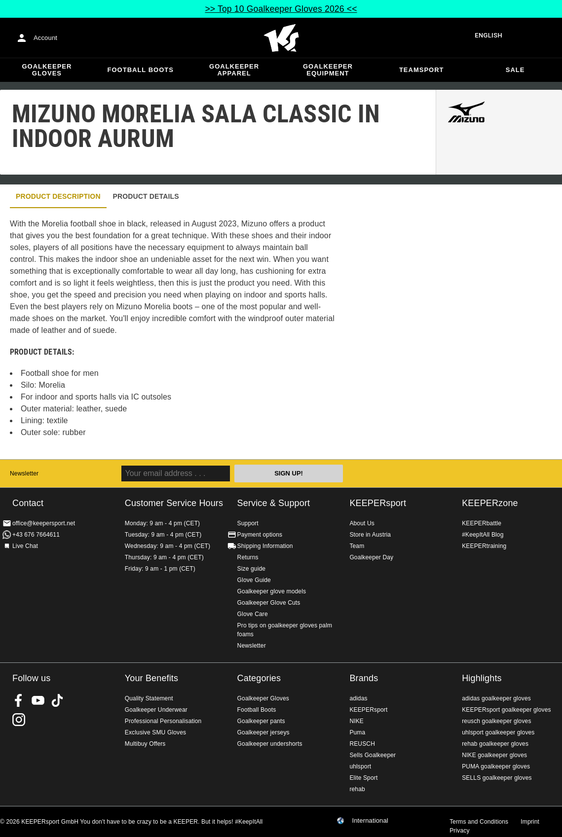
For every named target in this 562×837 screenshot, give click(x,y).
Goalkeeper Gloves (47, 70)
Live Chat (25, 546)
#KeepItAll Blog (482, 534)
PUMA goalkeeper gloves (496, 766)
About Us (362, 523)
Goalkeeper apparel (234, 70)
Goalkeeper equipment (328, 70)
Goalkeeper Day (371, 557)
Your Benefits (151, 678)
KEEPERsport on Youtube (38, 700)
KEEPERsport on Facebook (18, 700)
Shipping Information (265, 546)
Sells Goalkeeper (372, 755)
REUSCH (362, 743)
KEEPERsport (377, 503)
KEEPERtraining (484, 546)
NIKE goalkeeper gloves (494, 755)
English (488, 35)
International (370, 820)
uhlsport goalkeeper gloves (498, 732)
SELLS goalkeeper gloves (497, 777)
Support (248, 523)
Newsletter (24, 473)
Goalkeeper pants (261, 721)
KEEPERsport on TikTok (57, 700)
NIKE (356, 721)
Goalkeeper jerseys (263, 732)
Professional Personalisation (163, 721)
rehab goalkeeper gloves (495, 743)
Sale (515, 69)
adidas (358, 698)
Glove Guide (254, 580)
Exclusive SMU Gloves (155, 732)
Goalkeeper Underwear (156, 709)
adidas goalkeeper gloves (496, 698)
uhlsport (360, 766)
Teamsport (421, 69)
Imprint (530, 821)
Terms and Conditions (479, 821)
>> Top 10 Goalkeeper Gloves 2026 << (281, 9)
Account (45, 37)
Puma (357, 732)
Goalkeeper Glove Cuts (268, 602)
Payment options (260, 534)
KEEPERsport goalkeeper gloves (506, 709)
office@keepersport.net (43, 523)
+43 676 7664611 (36, 534)
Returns (248, 557)
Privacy (459, 830)
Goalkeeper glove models (271, 591)
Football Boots (141, 69)
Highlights (482, 678)
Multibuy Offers (145, 743)
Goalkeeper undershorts (269, 743)
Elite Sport (363, 777)
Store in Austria (370, 534)
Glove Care (252, 614)
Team (356, 546)
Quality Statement (149, 698)
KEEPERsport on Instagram (18, 719)
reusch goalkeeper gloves (496, 721)
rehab (357, 789)
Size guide (251, 568)
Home (281, 38)
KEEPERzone (490, 503)
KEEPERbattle (481, 523)
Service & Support (273, 503)
